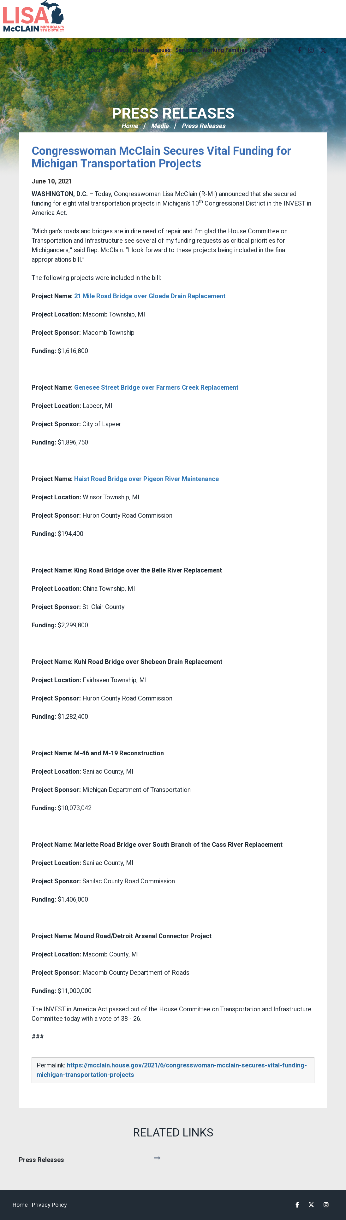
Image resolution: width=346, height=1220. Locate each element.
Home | (22, 1205)
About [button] (95, 50)
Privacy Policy (49, 1205)
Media (160, 126)
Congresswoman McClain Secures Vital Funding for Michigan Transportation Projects (161, 157)
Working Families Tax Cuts (237, 50)
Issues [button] (162, 50)
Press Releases (173, 114)
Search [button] (282, 50)
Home (129, 126)
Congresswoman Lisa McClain (44, 16)
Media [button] (141, 50)
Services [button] (186, 50)
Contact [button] (117, 50)
